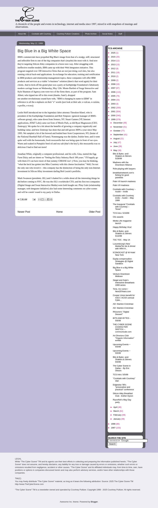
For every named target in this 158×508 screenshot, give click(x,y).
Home (59, 211)
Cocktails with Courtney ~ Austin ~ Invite (124, 190)
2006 (113, 92)
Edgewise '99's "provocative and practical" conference (123, 387)
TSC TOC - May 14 (121, 240)
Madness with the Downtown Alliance (122, 163)
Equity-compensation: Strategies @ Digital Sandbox (123, 261)
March (116, 411)
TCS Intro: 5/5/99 (120, 374)
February (117, 415)
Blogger (94, 502)
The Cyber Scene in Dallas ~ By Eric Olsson (122, 368)
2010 (113, 76)
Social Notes (107, 34)
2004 (113, 100)
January (117, 419)
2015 (113, 57)
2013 (113, 64)
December (118, 123)
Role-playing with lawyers (124, 169)
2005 (113, 96)
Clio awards (118, 217)
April (115, 407)
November (118, 127)
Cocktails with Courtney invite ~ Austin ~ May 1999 (123, 198)
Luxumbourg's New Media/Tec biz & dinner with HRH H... (124, 246)
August (116, 138)
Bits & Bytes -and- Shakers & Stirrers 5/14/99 (122, 233)
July (115, 142)
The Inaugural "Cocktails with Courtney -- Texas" (124, 206)
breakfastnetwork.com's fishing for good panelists (123, 175)
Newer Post (24, 211)
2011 (113, 72)
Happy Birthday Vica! (122, 227)
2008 (113, 84)
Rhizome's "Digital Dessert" (121, 313)
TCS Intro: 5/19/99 (121, 213)
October (117, 131)
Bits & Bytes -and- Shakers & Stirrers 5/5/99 (122, 359)
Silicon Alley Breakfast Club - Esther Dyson (123, 394)
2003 (113, 104)
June (115, 146)
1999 (113, 119)
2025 (113, 53)
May (115, 150)
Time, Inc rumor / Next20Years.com (122, 290)
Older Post (94, 211)
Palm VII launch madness (124, 181)
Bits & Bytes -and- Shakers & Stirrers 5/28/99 (122, 156)
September (118, 134)
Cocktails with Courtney (41, 34)
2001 (113, 111)
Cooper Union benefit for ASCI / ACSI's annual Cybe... (124, 297)
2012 (113, 68)
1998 (113, 424)
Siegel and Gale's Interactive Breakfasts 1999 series (123, 282)
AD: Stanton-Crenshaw (123, 304)
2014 (113, 61)
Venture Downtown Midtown (121, 275)
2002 (113, 107)
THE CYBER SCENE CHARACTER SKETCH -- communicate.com (122, 328)
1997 (113, 428)
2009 (113, 80)
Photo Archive (91, 34)
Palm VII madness (121, 185)
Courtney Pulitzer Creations (68, 34)
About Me (22, 34)
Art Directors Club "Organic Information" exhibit (123, 338)
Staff (120, 34)
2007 (113, 88)
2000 (113, 115)
